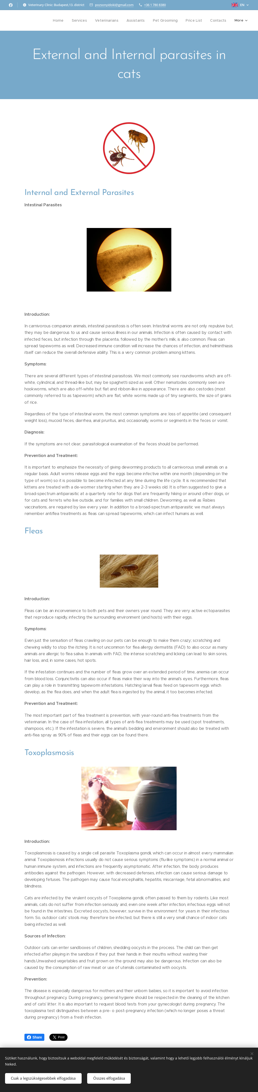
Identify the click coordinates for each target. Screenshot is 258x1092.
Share (34, 1037)
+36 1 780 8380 (155, 5)
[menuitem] (32, 20)
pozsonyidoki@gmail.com (114, 5)
